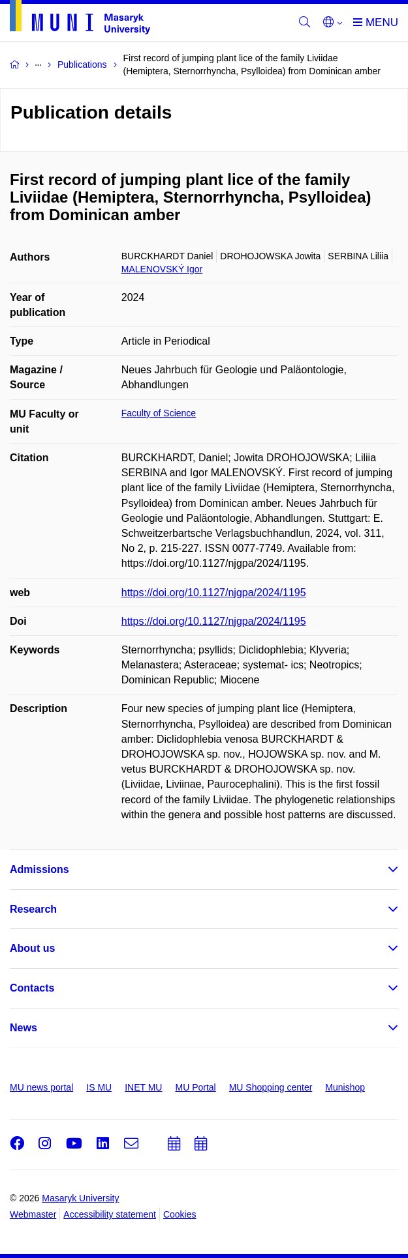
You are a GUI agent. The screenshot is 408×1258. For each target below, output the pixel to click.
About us (32, 948)
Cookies (179, 1214)
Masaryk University (80, 1198)
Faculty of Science (158, 413)
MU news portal (41, 1087)
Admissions (39, 869)
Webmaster (33, 1214)
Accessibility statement (109, 1214)
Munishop (345, 1087)
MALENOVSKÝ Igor (162, 269)
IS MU (99, 1087)
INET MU (143, 1087)
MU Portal (195, 1087)
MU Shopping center (271, 1087)
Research (33, 909)
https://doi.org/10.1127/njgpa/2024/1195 (213, 592)
